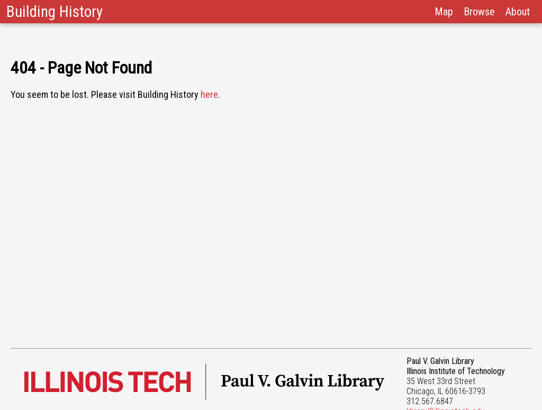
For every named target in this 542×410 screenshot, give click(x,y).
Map (444, 11)
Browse (479, 11)
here (209, 94)
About (517, 11)
